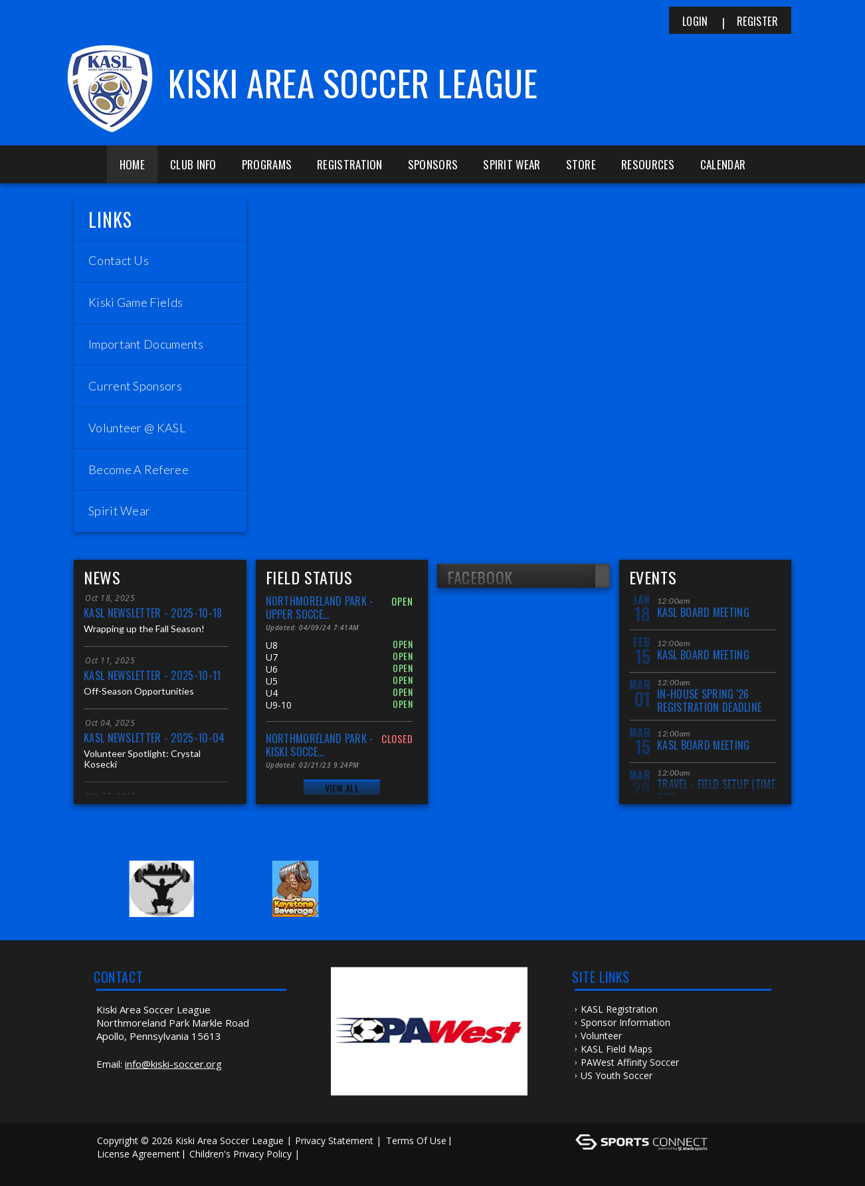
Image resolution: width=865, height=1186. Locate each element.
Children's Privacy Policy (240, 1153)
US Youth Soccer (616, 1075)
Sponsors (433, 164)
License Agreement (138, 1153)
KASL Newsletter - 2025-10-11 (152, 675)
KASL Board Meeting (703, 612)
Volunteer (601, 1035)
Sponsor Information (625, 1022)
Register (757, 21)
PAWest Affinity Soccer (630, 1062)
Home (132, 164)
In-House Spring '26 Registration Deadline (709, 700)
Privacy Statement (334, 1140)
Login (695, 21)
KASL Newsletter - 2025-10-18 (153, 613)
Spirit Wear (511, 164)
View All (342, 788)
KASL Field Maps (616, 1049)
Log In (114, 1167)
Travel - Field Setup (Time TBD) (716, 791)
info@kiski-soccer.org (173, 1063)
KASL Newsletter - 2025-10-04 (154, 738)
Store (581, 164)
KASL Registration (619, 1009)
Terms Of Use (416, 1140)
